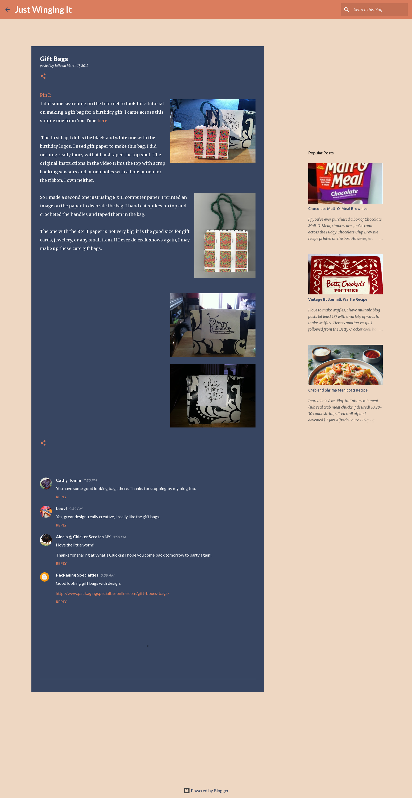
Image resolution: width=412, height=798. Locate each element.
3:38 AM (107, 575)
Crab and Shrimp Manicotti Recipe (338, 390)
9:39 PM (75, 509)
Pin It (45, 95)
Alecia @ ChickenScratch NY (83, 536)
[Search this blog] (380, 9)
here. (102, 120)
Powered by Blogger (206, 790)
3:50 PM (119, 537)
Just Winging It (43, 9)
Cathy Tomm (68, 480)
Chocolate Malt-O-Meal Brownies (337, 209)
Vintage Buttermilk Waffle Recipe (337, 299)
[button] (43, 76)
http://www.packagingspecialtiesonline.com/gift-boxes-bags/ (112, 593)
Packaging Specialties (77, 574)
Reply (61, 497)
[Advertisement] (147, 737)
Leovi (61, 508)
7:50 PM (90, 480)
